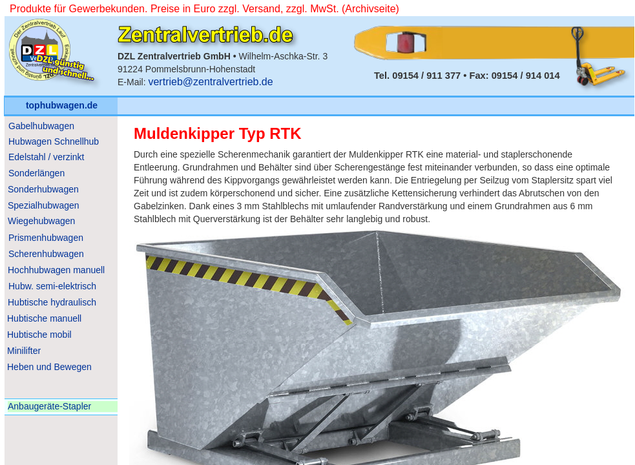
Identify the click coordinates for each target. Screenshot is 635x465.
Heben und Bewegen (49, 367)
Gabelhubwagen (41, 126)
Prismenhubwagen (45, 237)
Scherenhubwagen (46, 254)
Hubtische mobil (39, 334)
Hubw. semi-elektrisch (52, 286)
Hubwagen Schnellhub (53, 141)
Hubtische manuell (44, 318)
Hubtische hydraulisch (52, 302)
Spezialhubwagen (43, 205)
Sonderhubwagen (43, 189)
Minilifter (24, 351)
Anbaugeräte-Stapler (49, 406)
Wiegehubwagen (41, 221)
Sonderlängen (36, 173)
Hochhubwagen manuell (56, 270)
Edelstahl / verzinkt (46, 157)
